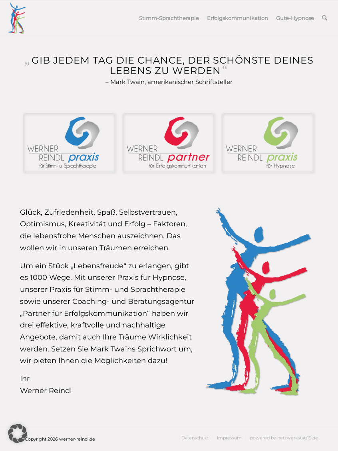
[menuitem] (169, 18)
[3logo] (17, 18)
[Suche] (324, 18)
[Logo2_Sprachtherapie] (69, 143)
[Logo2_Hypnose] (268, 143)
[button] (17, 433)
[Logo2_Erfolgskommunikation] (169, 143)
